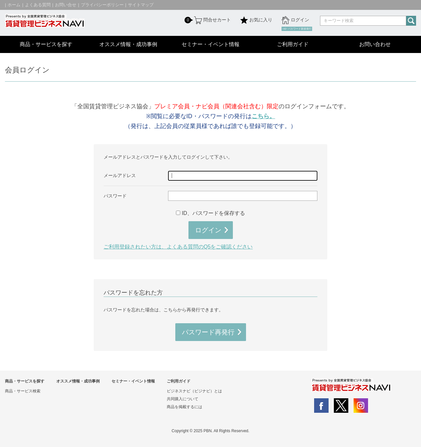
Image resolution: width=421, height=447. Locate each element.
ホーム (14, 4)
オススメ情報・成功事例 (128, 44)
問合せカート (212, 20)
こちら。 (263, 116)
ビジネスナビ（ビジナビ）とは (194, 391)
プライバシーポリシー (102, 4)
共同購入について (182, 399)
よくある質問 (38, 4)
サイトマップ (141, 4)
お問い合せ (65, 4)
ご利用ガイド (293, 44)
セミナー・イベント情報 (210, 44)
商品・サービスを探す (46, 44)
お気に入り (256, 20)
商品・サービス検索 (22, 391)
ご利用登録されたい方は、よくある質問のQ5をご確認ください (178, 247)
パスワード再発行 (208, 332)
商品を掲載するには (184, 407)
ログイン (295, 20)
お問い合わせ (375, 44)
